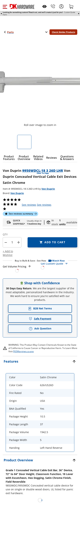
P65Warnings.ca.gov (23, 351)
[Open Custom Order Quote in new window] (59, 265)
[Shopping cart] (71, 6)
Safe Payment (40, 318)
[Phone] (53, 6)
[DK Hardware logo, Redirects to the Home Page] (22, 6)
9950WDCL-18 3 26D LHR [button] (42, 170)
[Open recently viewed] (44, 6)
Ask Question (40, 328)
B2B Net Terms (40, 308)
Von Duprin (48, 188)
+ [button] (18, 242)
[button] (5, 6)
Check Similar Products (63, 32)
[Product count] (12, 242)
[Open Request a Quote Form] (17, 269)
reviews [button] (44, 204)
